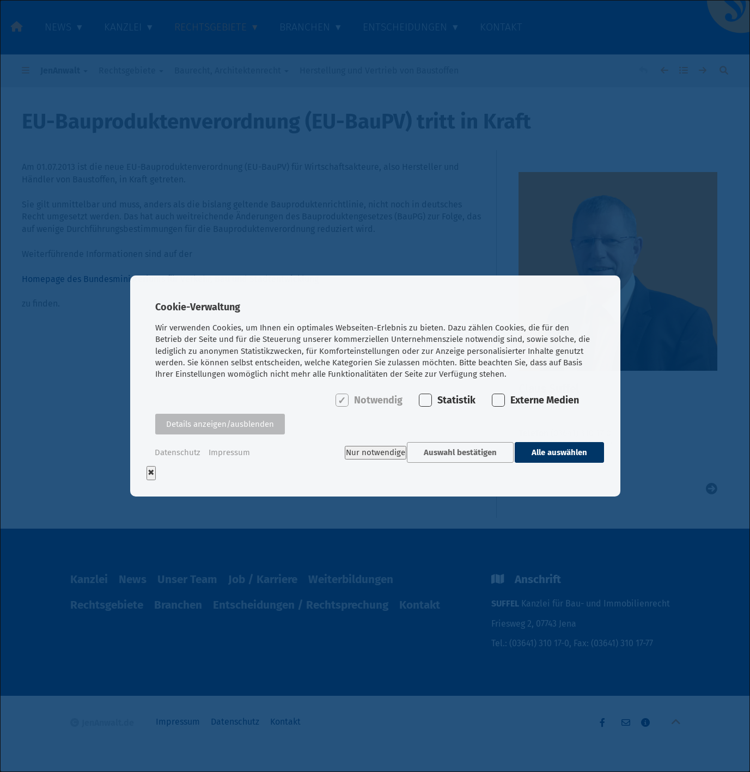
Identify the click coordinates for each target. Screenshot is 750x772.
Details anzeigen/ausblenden (220, 427)
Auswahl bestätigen (456, 452)
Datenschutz (177, 452)
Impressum (229, 452)
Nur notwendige (369, 452)
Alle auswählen (559, 452)
